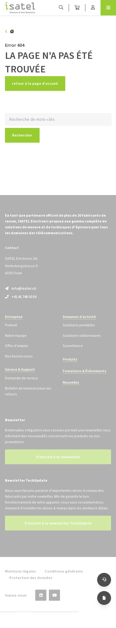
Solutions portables (79, 331)
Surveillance (73, 351)
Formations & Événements (84, 376)
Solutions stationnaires (82, 341)
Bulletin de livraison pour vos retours (28, 397)
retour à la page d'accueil (35, 83)
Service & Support (20, 375)
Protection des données (30, 583)
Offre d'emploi (16, 351)
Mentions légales (20, 577)
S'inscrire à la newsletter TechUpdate (58, 529)
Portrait (11, 331)
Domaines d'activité (79, 322)
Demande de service (21, 384)
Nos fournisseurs (19, 362)
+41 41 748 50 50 (21, 302)
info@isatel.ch (20, 294)
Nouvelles (71, 388)
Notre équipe (16, 341)
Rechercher (22, 135)
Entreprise (14, 322)
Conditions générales (64, 577)
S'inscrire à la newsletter (58, 463)
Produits (70, 365)
